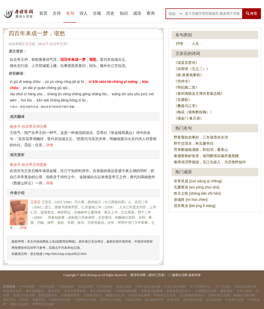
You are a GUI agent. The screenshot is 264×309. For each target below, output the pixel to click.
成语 (137, 13)
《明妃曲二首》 (186, 87)
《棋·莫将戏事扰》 (189, 75)
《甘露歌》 (183, 100)
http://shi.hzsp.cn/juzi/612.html (66, 254)
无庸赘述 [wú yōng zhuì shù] (196, 187)
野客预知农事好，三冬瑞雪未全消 (201, 137)
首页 (43, 13)
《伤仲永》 (183, 81)
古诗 (57, 13)
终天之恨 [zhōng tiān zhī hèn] (197, 193)
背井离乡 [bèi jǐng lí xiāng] (194, 206)
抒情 (179, 43)
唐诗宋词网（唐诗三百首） (148, 275)
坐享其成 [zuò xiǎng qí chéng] (197, 181)
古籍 (97, 13)
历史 (110, 13)
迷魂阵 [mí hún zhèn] (191, 200)
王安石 (27, 44)
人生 (195, 43)
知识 (124, 13)
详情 (49, 145)
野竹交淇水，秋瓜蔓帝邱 (193, 143)
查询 (150, 13)
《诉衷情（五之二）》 (192, 69)
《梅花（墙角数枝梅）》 (193, 112)
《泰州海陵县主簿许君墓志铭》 (199, 93)
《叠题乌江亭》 (186, 106)
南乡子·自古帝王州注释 (28, 126)
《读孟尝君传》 (186, 63)
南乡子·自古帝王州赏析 (28, 164)
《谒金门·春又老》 (189, 118)
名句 (70, 13)
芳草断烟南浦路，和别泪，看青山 (201, 150)
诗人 (83, 13)
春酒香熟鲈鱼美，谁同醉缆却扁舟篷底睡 (206, 156)
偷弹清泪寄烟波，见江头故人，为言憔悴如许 (210, 162)
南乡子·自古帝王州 (53, 44)
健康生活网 (179, 275)
